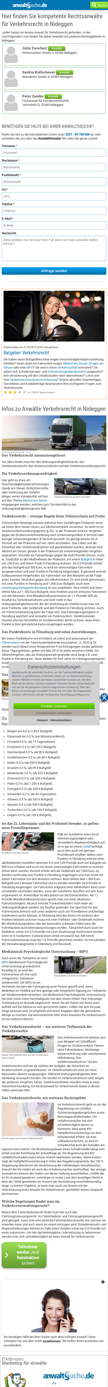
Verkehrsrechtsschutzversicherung (33, 379)
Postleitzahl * (11, 175)
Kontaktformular (52, 1341)
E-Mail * (8, 219)
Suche (102, 5)
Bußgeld (86, 559)
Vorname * (9, 146)
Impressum (42, 720)
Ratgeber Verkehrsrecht (26, 353)
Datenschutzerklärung (60, 720)
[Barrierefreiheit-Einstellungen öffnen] (104, 697)
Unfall (87, 846)
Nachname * (10, 160)
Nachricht (9, 233)
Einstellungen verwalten (54, 713)
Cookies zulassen (54, 706)
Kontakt (57, 48)
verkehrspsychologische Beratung (24, 587)
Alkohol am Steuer (75, 363)
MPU (29, 367)
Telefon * (8, 204)
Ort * (5, 189)
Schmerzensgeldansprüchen (67, 371)
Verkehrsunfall (67, 367)
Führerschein (10, 642)
